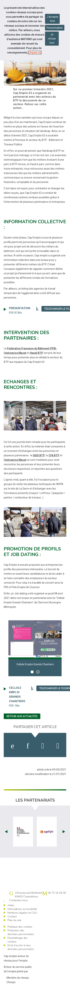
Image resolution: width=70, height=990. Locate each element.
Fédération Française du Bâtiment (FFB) (31, 348)
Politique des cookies (19, 927)
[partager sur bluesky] (58, 746)
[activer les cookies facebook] (12, 746)
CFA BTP (54, 455)
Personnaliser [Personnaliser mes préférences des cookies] (55, 27)
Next (64, 832)
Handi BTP (36, 352)
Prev (6, 832)
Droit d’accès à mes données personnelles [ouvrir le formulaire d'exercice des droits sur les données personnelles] (20, 947)
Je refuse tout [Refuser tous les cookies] (52, 38)
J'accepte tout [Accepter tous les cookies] (52, 18)
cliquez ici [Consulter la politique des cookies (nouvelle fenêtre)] (34, 52)
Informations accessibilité (22, 909)
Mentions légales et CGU (22, 913)
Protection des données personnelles (20, 932)
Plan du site (14, 920)
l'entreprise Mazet (15, 352)
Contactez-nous (18, 900)
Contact (12, 916)
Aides (10, 905)
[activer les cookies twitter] (43, 746)
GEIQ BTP (39, 455)
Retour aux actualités (22, 716)
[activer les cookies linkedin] (28, 746)
